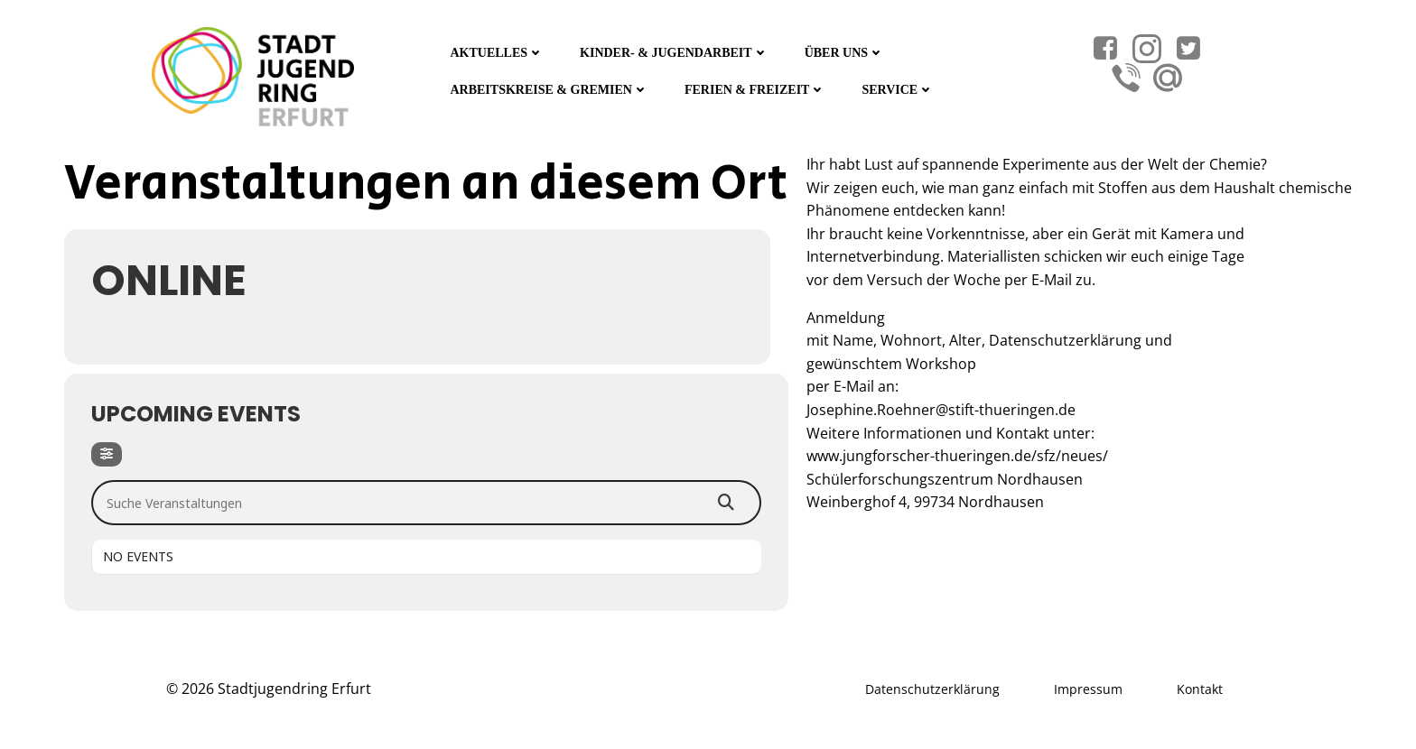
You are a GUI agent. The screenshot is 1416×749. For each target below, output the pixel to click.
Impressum (1088, 689)
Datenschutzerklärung (932, 689)
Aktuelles (497, 53)
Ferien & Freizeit (755, 90)
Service (898, 90)
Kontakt (1200, 689)
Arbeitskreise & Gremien (549, 90)
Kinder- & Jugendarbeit (674, 53)
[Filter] (106, 454)
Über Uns (844, 53)
